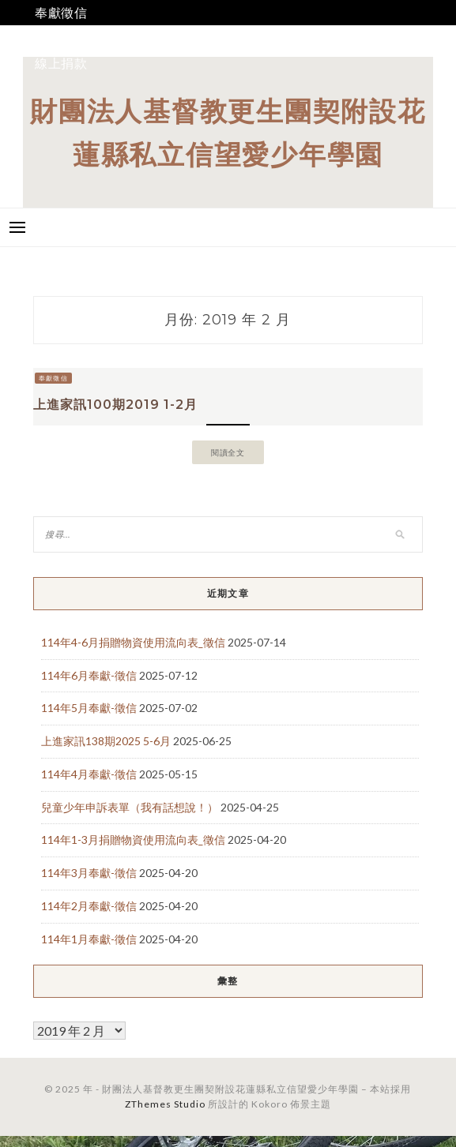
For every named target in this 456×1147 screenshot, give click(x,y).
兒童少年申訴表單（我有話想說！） (129, 807)
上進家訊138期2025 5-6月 (106, 741)
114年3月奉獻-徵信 (89, 872)
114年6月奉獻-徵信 (89, 675)
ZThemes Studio (165, 1104)
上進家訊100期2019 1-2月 (115, 404)
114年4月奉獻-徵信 (89, 774)
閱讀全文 (228, 452)
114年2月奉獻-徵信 (89, 906)
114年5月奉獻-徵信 (89, 707)
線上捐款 (61, 62)
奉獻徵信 (61, 12)
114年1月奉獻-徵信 (89, 939)
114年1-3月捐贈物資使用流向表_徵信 (133, 839)
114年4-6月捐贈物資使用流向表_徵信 (133, 642)
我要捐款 (61, 37)
